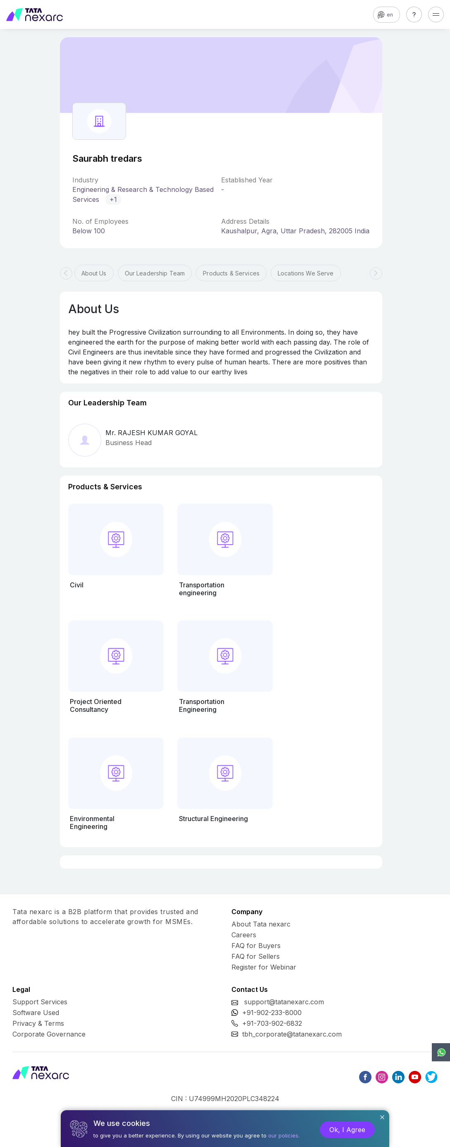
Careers (243, 935)
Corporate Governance (49, 1034)
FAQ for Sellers (255, 956)
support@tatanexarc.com (284, 1002)
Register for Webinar (263, 967)
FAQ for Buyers (256, 945)
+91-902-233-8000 (272, 1012)
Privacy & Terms (38, 1023)
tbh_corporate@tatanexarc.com (292, 1034)
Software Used (35, 1012)
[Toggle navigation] (436, 14)
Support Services (39, 1002)
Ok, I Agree (347, 1129)
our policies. (284, 1135)
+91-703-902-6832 (272, 1023)
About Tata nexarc (260, 924)
